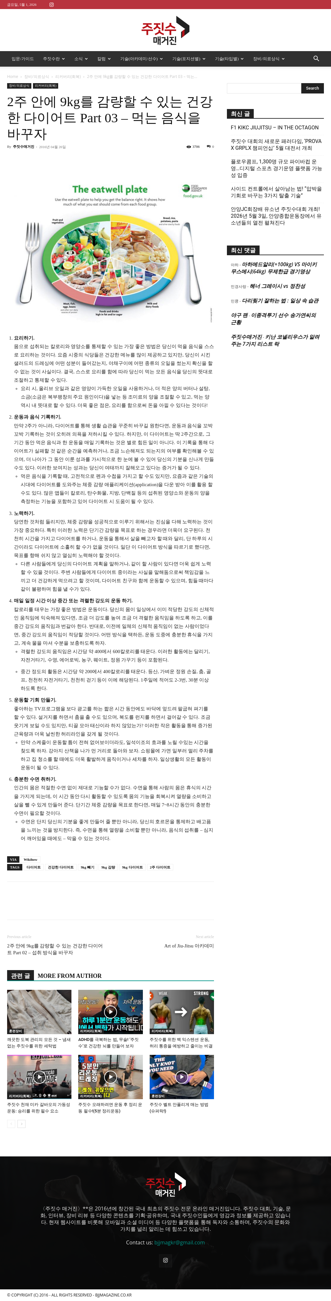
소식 (81, 58)
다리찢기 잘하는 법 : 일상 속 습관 (280, 300)
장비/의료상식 (269, 58)
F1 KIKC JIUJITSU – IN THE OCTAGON (275, 128)
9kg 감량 (108, 867)
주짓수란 (54, 58)
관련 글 (20, 976)
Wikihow (30, 859)
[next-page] (21, 1124)
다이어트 (34, 867)
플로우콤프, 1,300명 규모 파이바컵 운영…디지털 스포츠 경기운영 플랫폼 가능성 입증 (276, 168)
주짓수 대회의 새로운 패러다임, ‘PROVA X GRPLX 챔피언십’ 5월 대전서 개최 (276, 144)
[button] (316, 59)
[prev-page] (11, 1124)
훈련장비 (15, 1031)
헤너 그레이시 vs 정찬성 (277, 286)
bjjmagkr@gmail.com (180, 1242)
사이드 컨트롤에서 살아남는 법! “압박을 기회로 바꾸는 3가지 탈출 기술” (276, 192)
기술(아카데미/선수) (141, 58)
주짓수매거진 (23, 146)
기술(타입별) (229, 58)
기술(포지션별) (189, 58)
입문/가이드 (23, 58)
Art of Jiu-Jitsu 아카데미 (189, 945)
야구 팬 (239, 315)
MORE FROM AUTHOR (70, 976)
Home (12, 76)
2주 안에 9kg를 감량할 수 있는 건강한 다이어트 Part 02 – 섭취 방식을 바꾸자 (55, 949)
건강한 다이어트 (61, 867)
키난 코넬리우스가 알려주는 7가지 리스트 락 (275, 340)
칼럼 (104, 58)
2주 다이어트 (160, 867)
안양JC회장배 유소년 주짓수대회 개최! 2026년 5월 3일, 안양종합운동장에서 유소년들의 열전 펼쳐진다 (276, 216)
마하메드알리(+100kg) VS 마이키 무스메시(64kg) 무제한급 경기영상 (274, 268)
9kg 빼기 (87, 867)
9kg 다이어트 (132, 867)
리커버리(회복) (68, 76)
